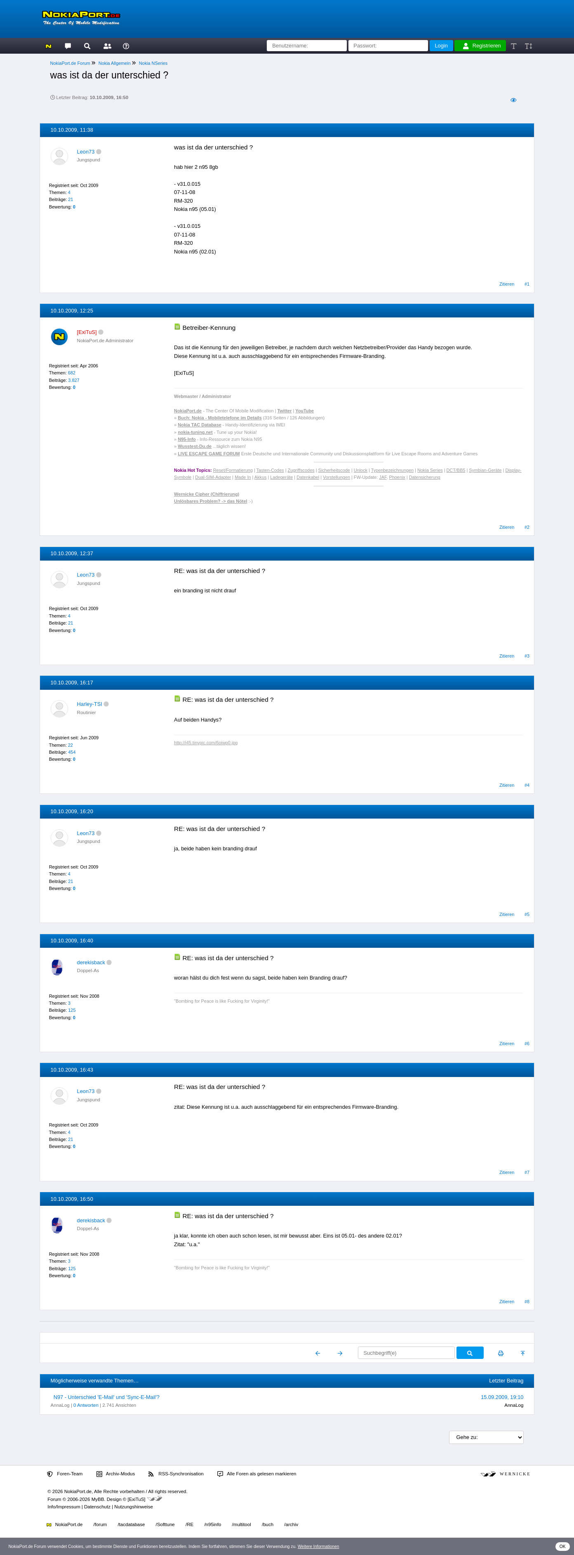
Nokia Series (430, 470)
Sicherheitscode (334, 470)
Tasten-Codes (270, 470)
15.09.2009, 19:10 (502, 1397)
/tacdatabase (131, 1524)
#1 (527, 284)
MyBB (98, 1499)
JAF (382, 477)
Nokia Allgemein (115, 63)
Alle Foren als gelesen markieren (256, 1474)
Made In (243, 477)
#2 (527, 527)
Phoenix (397, 477)
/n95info (212, 1524)
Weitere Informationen (318, 1546)
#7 (527, 1172)
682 (71, 372)
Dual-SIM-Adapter (213, 477)
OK (563, 1546)
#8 (527, 1301)
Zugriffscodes (301, 470)
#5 (527, 914)
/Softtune (165, 1524)
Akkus (260, 477)
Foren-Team (64, 1474)
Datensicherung (424, 477)
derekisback (91, 962)
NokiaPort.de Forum (70, 63)
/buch (267, 1524)
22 (70, 745)
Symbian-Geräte (485, 470)
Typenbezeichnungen (392, 470)
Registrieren (482, 46)
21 (70, 199)
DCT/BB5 (456, 470)
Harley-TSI (89, 704)
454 (71, 752)
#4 (527, 785)
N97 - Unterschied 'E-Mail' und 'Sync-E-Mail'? (107, 1397)
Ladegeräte (281, 477)
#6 (527, 1043)
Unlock (360, 470)
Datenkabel (307, 477)
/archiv (291, 1524)
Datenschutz (97, 1506)
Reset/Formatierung (233, 470)
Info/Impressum (63, 1506)
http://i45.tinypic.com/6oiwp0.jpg (206, 742)
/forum (100, 1524)
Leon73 (86, 152)
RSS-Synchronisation (175, 1474)
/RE (189, 1524)
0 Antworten (86, 1405)
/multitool (241, 1524)
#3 (527, 655)
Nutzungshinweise (133, 1506)
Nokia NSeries (153, 63)
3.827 (73, 380)
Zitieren (506, 284)
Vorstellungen (336, 477)
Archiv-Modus (115, 1474)
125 (71, 1010)
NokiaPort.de (64, 1524)
